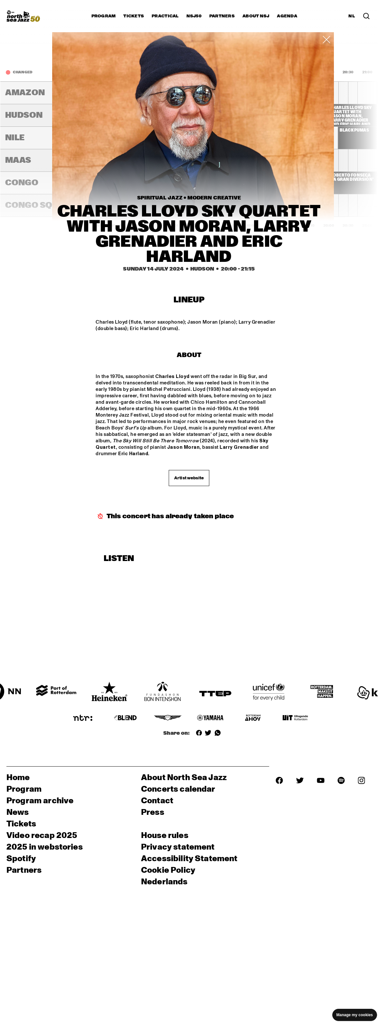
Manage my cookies (354, 1015)
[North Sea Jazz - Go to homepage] (23, 16)
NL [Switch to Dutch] (351, 16)
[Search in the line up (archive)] (366, 16)
